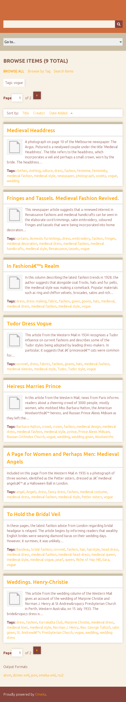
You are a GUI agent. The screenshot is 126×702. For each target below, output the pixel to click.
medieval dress (50, 243)
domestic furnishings (45, 238)
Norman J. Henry (66, 627)
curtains (22, 238)
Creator (39, 113)
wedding (13, 181)
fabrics (45, 364)
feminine (83, 171)
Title (26, 113)
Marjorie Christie (76, 622)
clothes (21, 171)
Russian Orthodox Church (26, 437)
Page (12, 98)
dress (58, 171)
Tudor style (76, 369)
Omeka (40, 694)
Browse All (13, 71)
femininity (99, 171)
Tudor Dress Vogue (29, 323)
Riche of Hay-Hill (88, 560)
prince (72, 432)
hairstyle (93, 549)
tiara (105, 560)
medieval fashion (19, 176)
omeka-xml (47, 675)
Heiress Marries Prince (34, 386)
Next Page (37, 95)
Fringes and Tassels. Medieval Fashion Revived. (63, 198)
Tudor (61, 369)
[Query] (63, 24)
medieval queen (103, 554)
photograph (85, 176)
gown (76, 301)
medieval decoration (22, 243)
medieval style (44, 176)
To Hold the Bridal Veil (33, 514)
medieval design (88, 426)
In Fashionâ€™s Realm (33, 266)
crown (57, 426)
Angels (31, 492)
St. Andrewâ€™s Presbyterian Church (45, 632)
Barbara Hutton (28, 426)
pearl (59, 560)
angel (20, 492)
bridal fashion (41, 549)
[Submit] (119, 24)
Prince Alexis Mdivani (94, 432)
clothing (35, 171)
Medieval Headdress (31, 130)
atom (7, 675)
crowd (46, 426)
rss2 (60, 675)
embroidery (81, 238)
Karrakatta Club (51, 622)
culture (47, 171)
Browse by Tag (39, 71)
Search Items (63, 71)
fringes (110, 238)
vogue (112, 176)
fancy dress (56, 492)
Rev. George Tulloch (95, 627)
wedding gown (82, 437)
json (34, 675)
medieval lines (17, 627)
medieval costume (93, 492)
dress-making (36, 301)
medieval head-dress (74, 554)
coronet (22, 364)
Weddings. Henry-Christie (37, 582)
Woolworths (104, 437)
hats (96, 301)
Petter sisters (92, 497)
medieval (108, 301)
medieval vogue (42, 560)
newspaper (65, 176)
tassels (74, 249)
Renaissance (58, 249)
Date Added (58, 113)
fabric (52, 301)
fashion (69, 171)
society (101, 176)
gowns (86, 301)
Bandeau (22, 549)
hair (82, 549)
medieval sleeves (19, 369)
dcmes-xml (21, 675)
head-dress (109, 549)
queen (69, 560)
